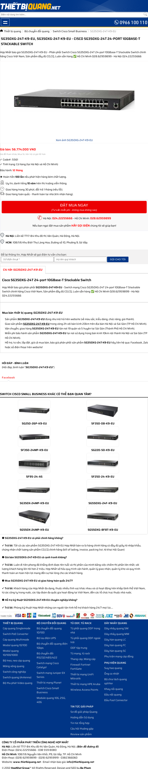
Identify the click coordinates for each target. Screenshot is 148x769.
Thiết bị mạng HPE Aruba (85, 684)
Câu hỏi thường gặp (81, 729)
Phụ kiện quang (115, 663)
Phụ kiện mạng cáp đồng (118, 656)
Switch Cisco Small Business (70, 31)
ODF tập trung (78, 648)
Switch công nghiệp (14, 672)
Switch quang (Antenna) (17, 677)
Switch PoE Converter (15, 634)
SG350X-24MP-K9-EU (34, 503)
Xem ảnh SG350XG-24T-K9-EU (74, 140)
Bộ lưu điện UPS (46, 638)
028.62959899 (100, 218)
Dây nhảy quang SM (116, 628)
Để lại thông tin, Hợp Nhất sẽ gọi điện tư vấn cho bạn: (34, 254)
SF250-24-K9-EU (102, 476)
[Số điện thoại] (27, 259)
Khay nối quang (113, 689)
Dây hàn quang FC (115, 645)
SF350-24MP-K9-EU (34, 450)
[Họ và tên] (80, 259)
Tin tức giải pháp (81, 706)
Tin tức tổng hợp (79, 723)
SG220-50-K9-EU (102, 450)
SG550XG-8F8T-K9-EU (103, 530)
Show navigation (5, 22)
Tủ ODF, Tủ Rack (80, 623)
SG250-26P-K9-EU (34, 423)
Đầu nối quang (113, 694)
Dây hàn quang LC (115, 639)
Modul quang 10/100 (15, 645)
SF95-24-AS (34, 476)
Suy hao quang (113, 668)
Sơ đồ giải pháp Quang (83, 712)
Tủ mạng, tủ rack (80, 653)
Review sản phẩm (81, 734)
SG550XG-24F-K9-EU (102, 503)
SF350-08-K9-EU (102, 423)
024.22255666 (62, 218)
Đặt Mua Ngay (74, 207)
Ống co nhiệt (111, 674)
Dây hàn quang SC (115, 651)
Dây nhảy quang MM (116, 634)
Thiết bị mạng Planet (49, 683)
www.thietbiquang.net (27, 762)
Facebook (8, 377)
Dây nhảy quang (115, 623)
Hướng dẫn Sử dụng (82, 717)
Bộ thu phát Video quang (17, 683)
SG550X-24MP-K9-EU (34, 530)
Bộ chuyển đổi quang (36, 31)
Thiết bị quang (12, 31)
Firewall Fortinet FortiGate (80, 667)
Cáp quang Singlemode (16, 628)
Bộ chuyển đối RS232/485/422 (47, 655)
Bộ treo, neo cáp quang (16, 660)
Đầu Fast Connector (116, 700)
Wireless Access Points (84, 690)
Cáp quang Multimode (16, 639)
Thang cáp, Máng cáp (82, 659)
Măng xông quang (13, 666)
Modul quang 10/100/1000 (11, 653)
